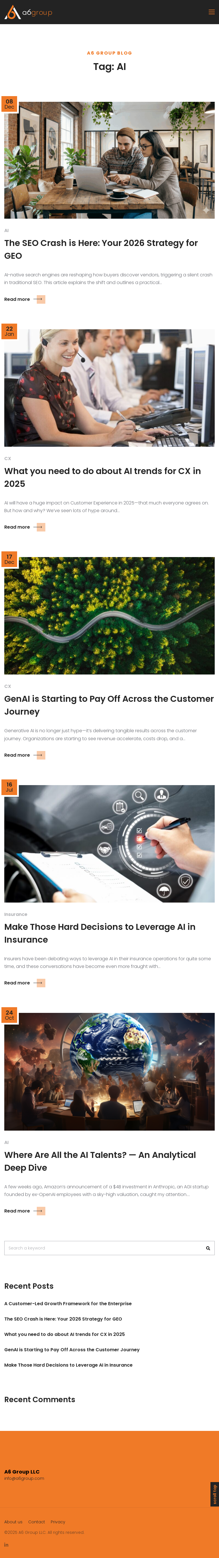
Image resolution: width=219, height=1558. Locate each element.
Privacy (58, 1522)
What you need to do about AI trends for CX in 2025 (64, 1334)
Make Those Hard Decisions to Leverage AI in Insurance (68, 1365)
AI (6, 230)
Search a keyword (27, 1248)
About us (13, 1522)
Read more (24, 299)
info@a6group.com (24, 1478)
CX (7, 458)
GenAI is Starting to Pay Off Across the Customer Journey (72, 1349)
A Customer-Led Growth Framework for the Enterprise (68, 1303)
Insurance (15, 914)
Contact (36, 1522)
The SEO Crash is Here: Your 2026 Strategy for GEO (63, 1319)
